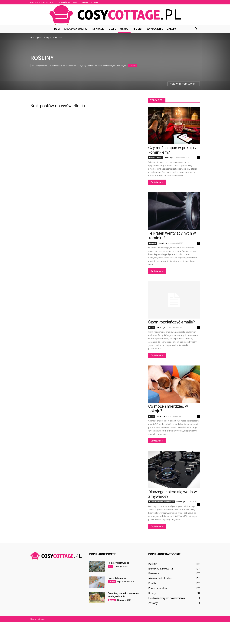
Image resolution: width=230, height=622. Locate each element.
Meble (112, 28)
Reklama (84, 2)
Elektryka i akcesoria (160, 568)
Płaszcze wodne (155, 158)
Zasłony (153, 603)
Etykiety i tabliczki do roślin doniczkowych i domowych (102, 65)
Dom (57, 28)
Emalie (151, 327)
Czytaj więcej (157, 182)
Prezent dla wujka (117, 578)
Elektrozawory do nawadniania (63, 65)
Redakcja (169, 157)
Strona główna (64, 2)
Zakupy (171, 28)
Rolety (152, 593)
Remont (138, 28)
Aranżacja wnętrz (75, 28)
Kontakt (94, 2)
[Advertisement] (46, 88)
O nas (75, 2)
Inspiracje (98, 28)
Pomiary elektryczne (118, 563)
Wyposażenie (155, 28)
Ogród (124, 28)
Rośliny (132, 65)
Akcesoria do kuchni (160, 578)
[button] (196, 29)
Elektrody (154, 573)
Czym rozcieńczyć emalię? (171, 322)
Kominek (152, 243)
